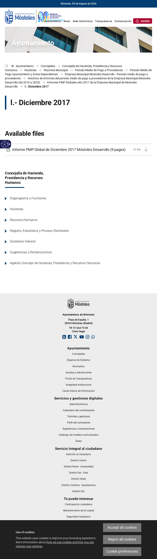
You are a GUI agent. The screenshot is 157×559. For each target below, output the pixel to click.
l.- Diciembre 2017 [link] (37, 86)
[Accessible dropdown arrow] (9, 144)
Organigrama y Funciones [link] (28, 198)
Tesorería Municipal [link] (55, 70)
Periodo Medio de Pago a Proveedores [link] (99, 70)
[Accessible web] (4, 144)
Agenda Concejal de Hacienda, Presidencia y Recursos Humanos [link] (55, 263)
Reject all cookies (122, 539)
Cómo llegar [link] (78, 331)
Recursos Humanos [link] (23, 220)
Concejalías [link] (48, 66)
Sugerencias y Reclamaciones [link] (31, 252)
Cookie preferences (122, 551)
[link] (34, 16)
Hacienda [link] (30, 70)
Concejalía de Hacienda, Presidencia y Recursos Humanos (24, 178)
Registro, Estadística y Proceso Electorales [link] (39, 231)
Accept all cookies (122, 527)
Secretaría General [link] (22, 241)
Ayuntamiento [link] (25, 66)
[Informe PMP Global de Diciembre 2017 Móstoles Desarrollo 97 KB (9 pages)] (78, 149)
